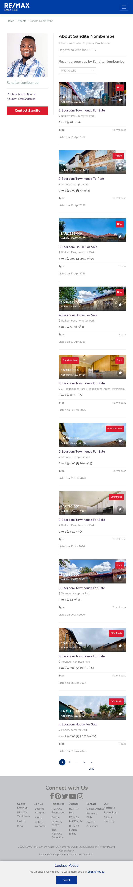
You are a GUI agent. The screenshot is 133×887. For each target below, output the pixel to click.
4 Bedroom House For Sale (78, 331)
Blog (20, 826)
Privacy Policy (106, 847)
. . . (78, 762)
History (21, 821)
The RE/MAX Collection (58, 833)
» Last (94, 763)
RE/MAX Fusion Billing (74, 830)
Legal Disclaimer (88, 847)
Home (10, 21)
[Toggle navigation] (124, 7)
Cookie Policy (66, 851)
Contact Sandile (27, 110)
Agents (22, 21)
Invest (38, 817)
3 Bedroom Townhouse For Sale (82, 399)
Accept (66, 880)
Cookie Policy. (96, 871)
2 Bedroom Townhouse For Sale (82, 110)
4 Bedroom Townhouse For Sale (82, 672)
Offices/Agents (95, 809)
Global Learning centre (57, 821)
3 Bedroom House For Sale (78, 263)
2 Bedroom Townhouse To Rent (81, 195)
